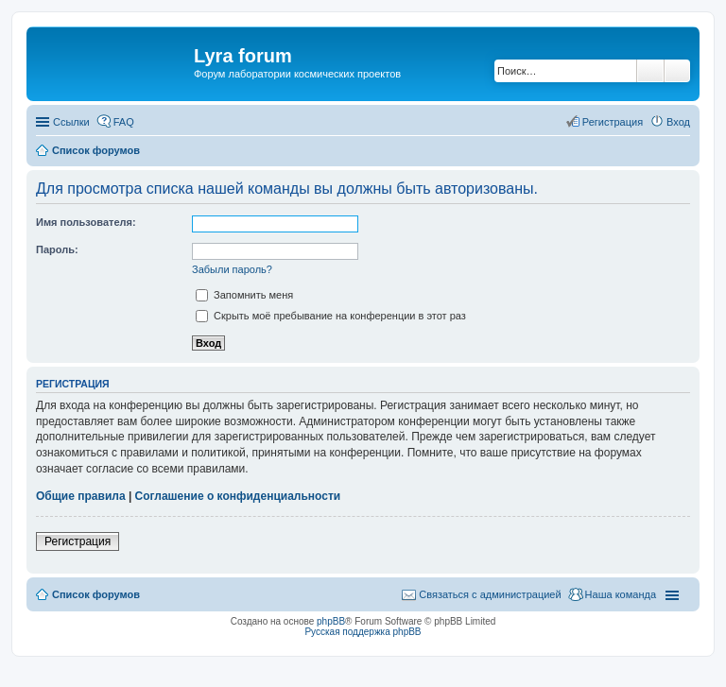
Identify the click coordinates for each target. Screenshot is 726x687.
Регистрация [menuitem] (612, 122)
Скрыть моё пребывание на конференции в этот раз (331, 315)
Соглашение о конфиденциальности (238, 496)
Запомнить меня (244, 295)
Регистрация (77, 541)
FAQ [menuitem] (123, 122)
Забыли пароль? (232, 269)
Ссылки (71, 122)
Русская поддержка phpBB (362, 632)
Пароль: (57, 249)
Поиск (650, 71)
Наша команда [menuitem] (620, 594)
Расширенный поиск (677, 71)
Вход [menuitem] (678, 122)
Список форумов (96, 594)
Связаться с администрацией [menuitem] (490, 594)
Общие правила (81, 496)
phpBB (331, 621)
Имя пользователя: (86, 222)
